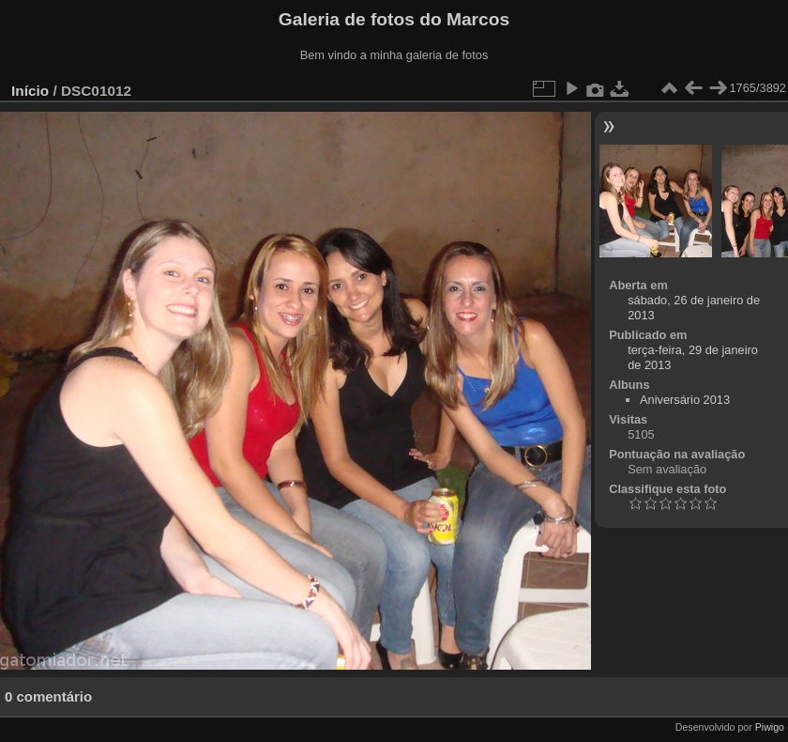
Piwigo (769, 727)
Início (30, 91)
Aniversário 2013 (685, 400)
